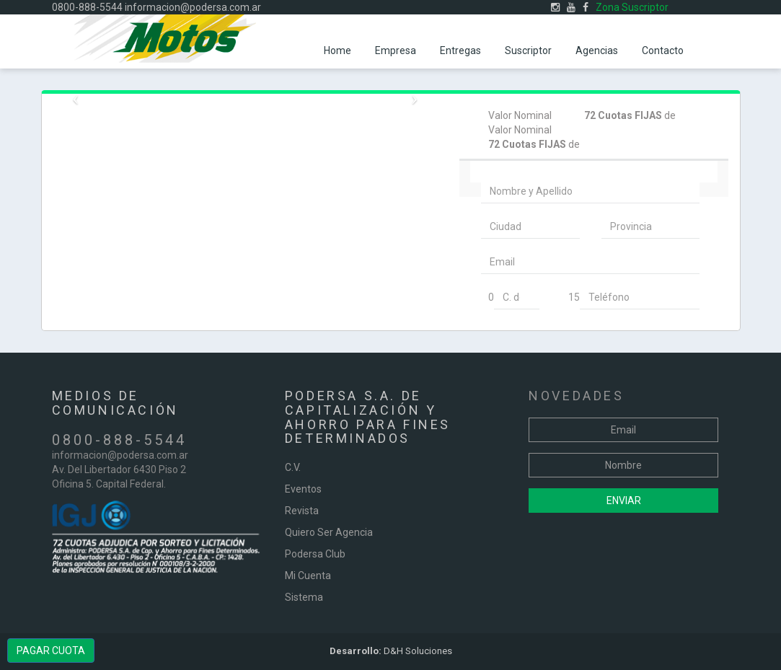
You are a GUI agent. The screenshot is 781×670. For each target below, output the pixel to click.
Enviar (623, 500)
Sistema (304, 597)
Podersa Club (315, 554)
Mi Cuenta (308, 575)
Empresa (395, 50)
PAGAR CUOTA (51, 650)
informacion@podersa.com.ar (193, 7)
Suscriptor (528, 50)
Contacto (663, 50)
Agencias (596, 50)
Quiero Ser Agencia (329, 532)
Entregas (460, 50)
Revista (302, 510)
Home (337, 50)
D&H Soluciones (391, 650)
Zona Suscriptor (632, 7)
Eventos (303, 489)
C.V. (293, 467)
